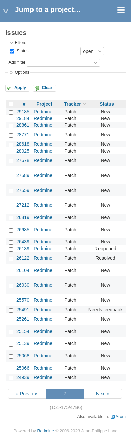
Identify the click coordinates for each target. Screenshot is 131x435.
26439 (22, 241)
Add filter (16, 62)
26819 (22, 217)
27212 (22, 205)
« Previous (27, 393)
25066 (22, 368)
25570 (22, 300)
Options (22, 72)
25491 (22, 309)
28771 (22, 134)
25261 (22, 319)
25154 (22, 331)
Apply (20, 87)
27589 (22, 175)
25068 (22, 355)
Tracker (72, 104)
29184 (22, 118)
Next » (102, 393)
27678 (22, 160)
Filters (20, 42)
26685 (22, 229)
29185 (22, 111)
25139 (22, 343)
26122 (22, 258)
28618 (22, 144)
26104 (22, 270)
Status (21, 50)
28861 (22, 125)
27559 (22, 190)
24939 (22, 377)
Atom (121, 416)
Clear (47, 87)
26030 (22, 285)
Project (44, 104)
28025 (22, 151)
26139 (22, 248)
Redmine (43, 111)
